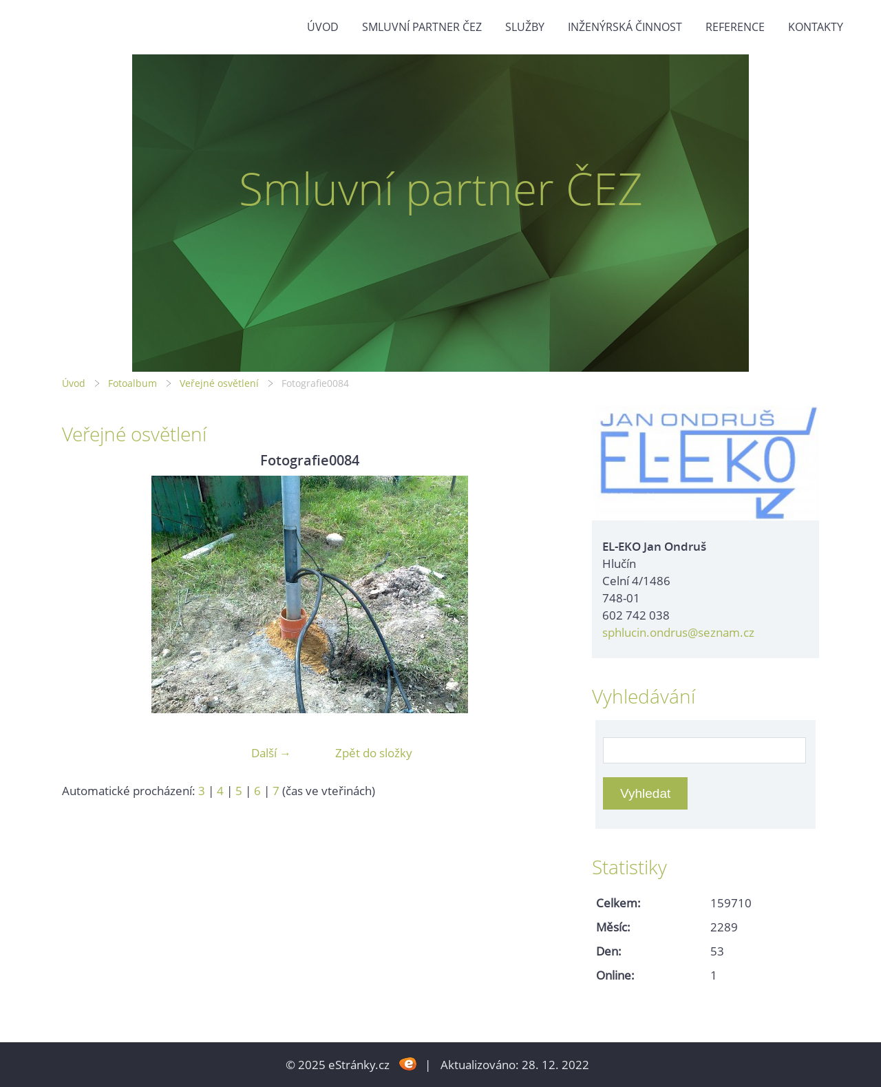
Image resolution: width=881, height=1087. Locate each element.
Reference (735, 26)
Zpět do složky (373, 753)
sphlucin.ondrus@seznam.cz (678, 632)
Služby (524, 26)
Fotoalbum (132, 383)
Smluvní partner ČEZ (422, 26)
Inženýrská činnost (625, 26)
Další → (271, 753)
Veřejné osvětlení (219, 383)
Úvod (323, 26)
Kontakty (815, 26)
